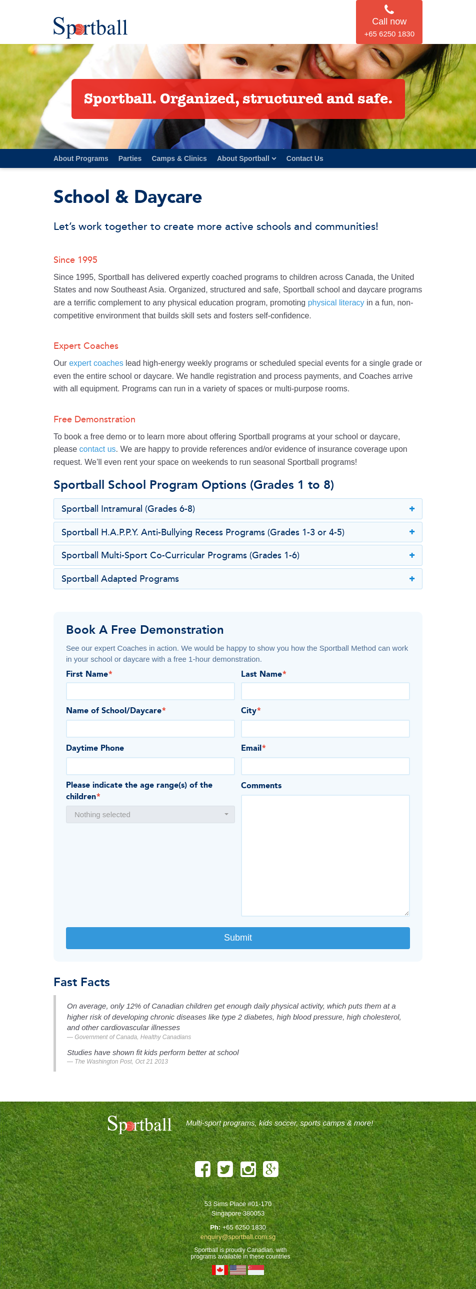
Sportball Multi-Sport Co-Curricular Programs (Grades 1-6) (238, 555)
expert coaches (96, 363)
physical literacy (336, 302)
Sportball (91, 27)
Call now (389, 21)
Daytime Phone (95, 749)
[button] (150, 814)
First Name (89, 675)
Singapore (256, 1270)
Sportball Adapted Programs (238, 579)
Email (253, 749)
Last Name (263, 675)
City (251, 711)
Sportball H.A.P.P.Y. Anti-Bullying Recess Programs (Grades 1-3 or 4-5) (238, 532)
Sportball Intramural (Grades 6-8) (238, 509)
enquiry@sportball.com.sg (238, 1237)
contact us (98, 449)
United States (238, 1270)
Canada (220, 1270)
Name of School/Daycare (116, 711)
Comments (261, 786)
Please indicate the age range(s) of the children (139, 791)
